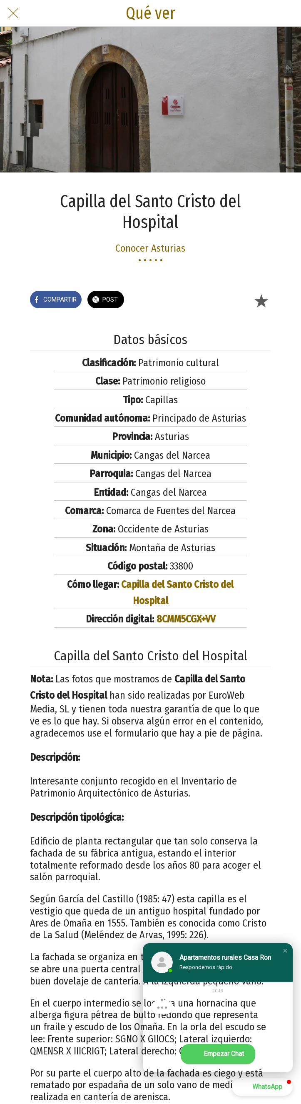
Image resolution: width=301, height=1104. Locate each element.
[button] (285, 951)
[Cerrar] (13, 13)
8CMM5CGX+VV (186, 619)
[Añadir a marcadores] (261, 300)
